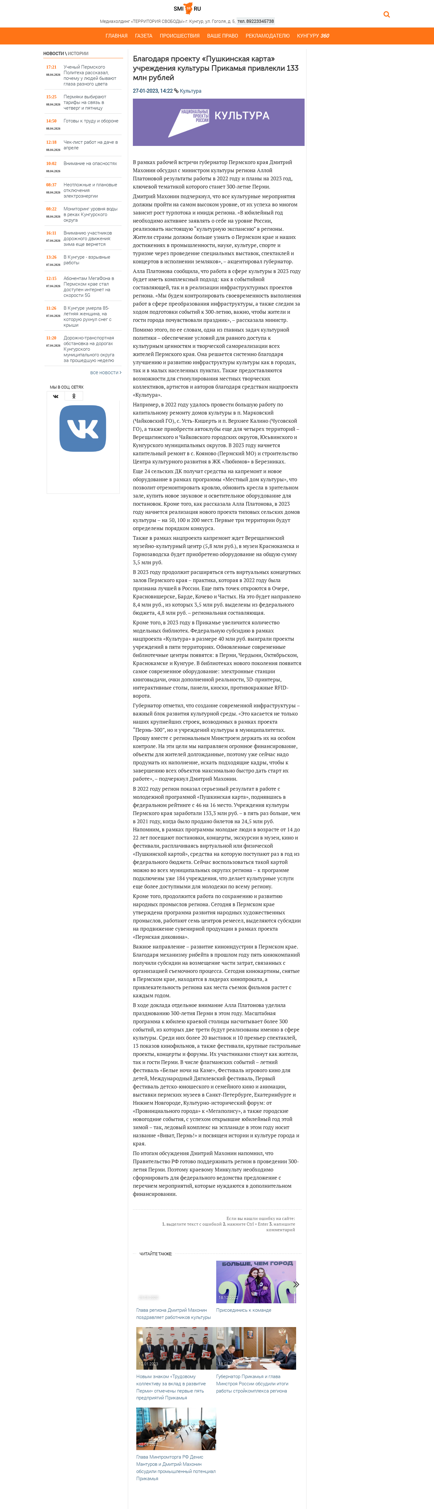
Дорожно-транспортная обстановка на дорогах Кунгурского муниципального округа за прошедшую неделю (89, 348)
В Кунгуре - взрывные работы (87, 260)
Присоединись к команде (243, 1310)
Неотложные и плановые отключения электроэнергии (90, 190)
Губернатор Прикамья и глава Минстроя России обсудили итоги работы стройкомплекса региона (252, 1383)
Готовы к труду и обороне (91, 120)
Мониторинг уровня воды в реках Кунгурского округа (91, 214)
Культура (190, 90)
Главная (117, 35)
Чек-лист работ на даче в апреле (91, 145)
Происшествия (180, 35)
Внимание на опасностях (90, 163)
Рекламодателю (268, 35)
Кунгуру (313, 35)
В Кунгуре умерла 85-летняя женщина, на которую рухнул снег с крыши (88, 316)
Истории (78, 53)
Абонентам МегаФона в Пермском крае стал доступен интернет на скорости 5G (89, 286)
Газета (143, 35)
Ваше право (222, 35)
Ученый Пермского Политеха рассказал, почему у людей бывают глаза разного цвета (90, 75)
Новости (53, 53)
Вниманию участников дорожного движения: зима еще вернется (88, 238)
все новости (106, 372)
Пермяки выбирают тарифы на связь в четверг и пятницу (85, 102)
